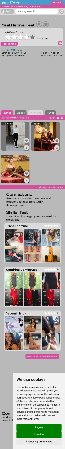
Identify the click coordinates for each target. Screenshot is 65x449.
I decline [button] (39, 434)
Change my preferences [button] (39, 441)
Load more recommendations (42, 356)
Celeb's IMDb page (12, 50)
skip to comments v (50, 187)
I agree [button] (39, 427)
